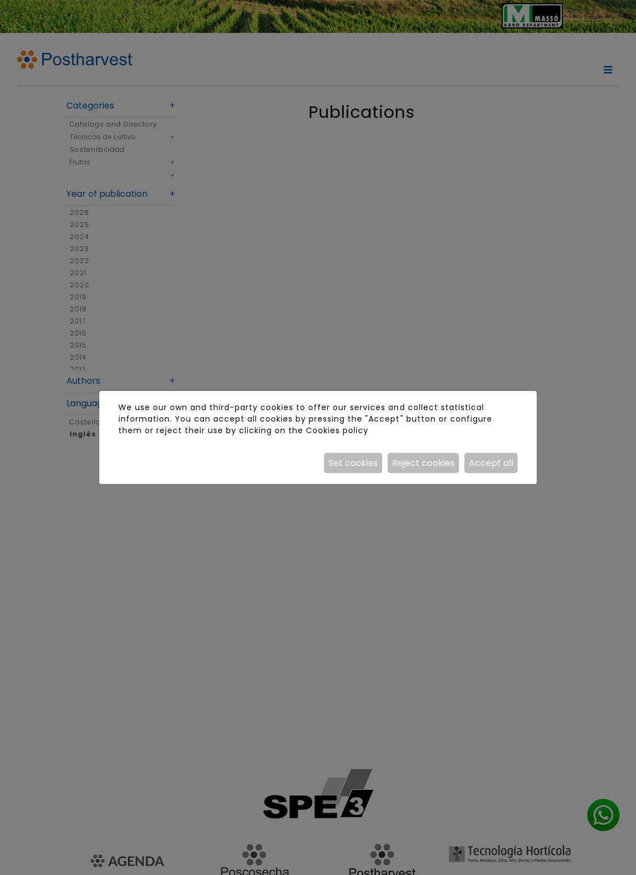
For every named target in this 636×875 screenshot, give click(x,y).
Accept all (491, 463)
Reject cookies (423, 463)
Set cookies (353, 463)
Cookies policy (337, 430)
